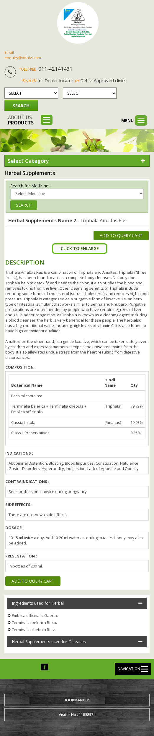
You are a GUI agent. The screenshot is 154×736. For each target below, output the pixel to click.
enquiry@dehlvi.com (22, 57)
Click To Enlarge (80, 248)
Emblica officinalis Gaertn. (35, 615)
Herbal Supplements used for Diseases (49, 641)
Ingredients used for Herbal (38, 603)
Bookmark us (77, 700)
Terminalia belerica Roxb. (34, 622)
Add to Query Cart (121, 235)
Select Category (28, 160)
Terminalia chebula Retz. (34, 629)
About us (21, 120)
